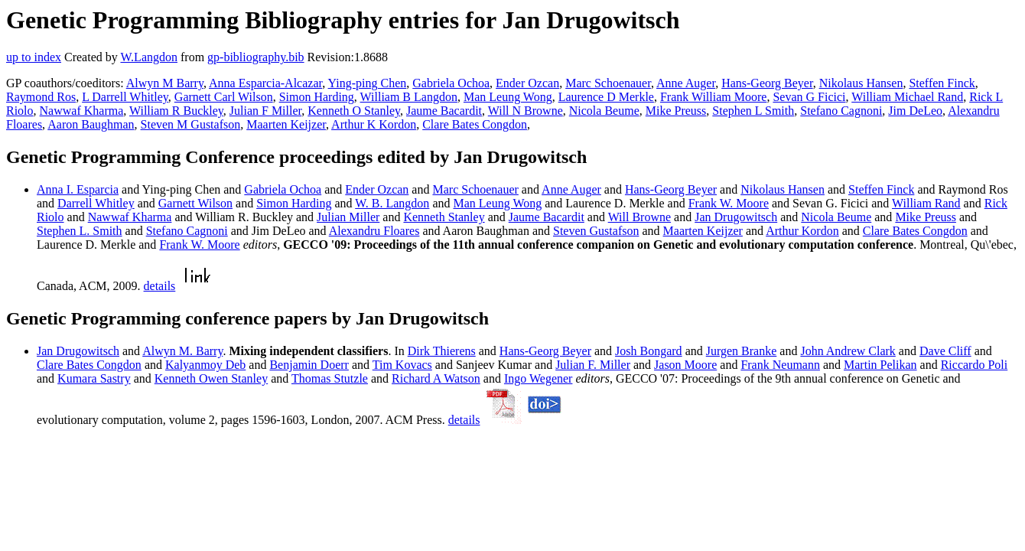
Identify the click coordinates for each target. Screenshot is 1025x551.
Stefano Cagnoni (841, 110)
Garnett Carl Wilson (223, 96)
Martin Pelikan (880, 364)
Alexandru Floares (374, 230)
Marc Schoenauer (608, 83)
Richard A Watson (436, 378)
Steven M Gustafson (191, 124)
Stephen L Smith (753, 110)
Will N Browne (525, 110)
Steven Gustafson (596, 230)
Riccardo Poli (974, 364)
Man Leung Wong (508, 96)
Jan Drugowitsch (736, 216)
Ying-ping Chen (367, 83)
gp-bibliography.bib (255, 57)
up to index (33, 57)
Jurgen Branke (741, 350)
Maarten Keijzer (286, 124)
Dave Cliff (945, 350)
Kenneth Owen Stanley (211, 378)
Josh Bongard (648, 350)
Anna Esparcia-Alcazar (265, 83)
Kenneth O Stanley (354, 110)
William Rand (926, 203)
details (160, 285)
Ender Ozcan (527, 83)
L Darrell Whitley (125, 96)
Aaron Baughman (90, 124)
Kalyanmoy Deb (205, 364)
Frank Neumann (780, 364)
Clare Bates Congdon (474, 124)
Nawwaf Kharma (82, 110)
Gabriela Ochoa (451, 83)
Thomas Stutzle (329, 378)
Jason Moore (685, 364)
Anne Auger (685, 83)
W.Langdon (148, 57)
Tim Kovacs (402, 364)
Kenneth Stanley (443, 216)
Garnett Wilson (195, 203)
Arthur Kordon (802, 230)
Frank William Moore (713, 96)
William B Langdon (408, 96)
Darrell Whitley (96, 203)
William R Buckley (176, 110)
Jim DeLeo (915, 110)
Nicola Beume (604, 110)
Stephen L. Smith (79, 230)
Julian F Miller (265, 110)
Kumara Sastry (94, 378)
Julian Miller (348, 216)
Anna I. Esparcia (78, 189)
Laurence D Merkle (606, 96)
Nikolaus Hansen (861, 83)
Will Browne (639, 216)
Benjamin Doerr (309, 364)
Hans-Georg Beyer (766, 83)
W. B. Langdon (392, 203)
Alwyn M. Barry (182, 350)
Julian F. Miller (592, 364)
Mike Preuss (676, 110)
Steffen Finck (942, 83)
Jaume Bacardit (444, 110)
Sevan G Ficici (809, 96)
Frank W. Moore (728, 203)
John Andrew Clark (847, 350)
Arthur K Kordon (373, 124)
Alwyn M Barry (164, 83)
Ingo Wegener (538, 378)
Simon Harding (316, 96)
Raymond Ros (41, 96)
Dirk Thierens (442, 350)
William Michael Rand (907, 96)
